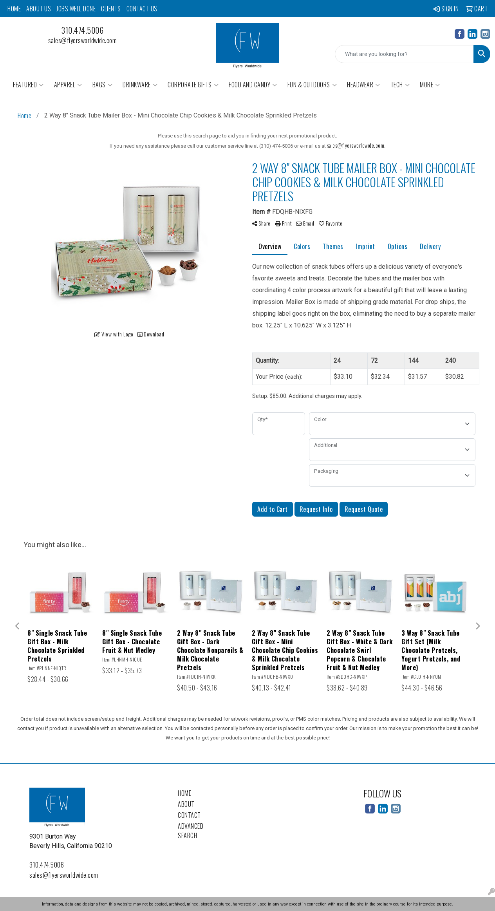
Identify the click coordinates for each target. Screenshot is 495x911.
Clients (111, 8)
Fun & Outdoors (312, 84)
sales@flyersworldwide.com (82, 40)
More (430, 84)
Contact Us (141, 8)
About (186, 804)
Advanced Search (190, 830)
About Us (38, 8)
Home (14, 8)
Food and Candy (253, 84)
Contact (189, 815)
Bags (102, 84)
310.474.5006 (82, 30)
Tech (400, 84)
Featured (28, 84)
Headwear (363, 84)
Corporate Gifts (193, 84)
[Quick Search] (404, 54)
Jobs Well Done (76, 8)
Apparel (68, 84)
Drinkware (140, 84)
